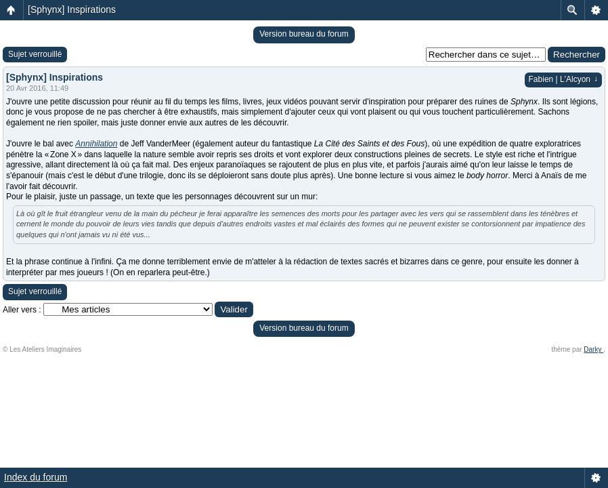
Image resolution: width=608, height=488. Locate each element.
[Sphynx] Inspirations (72, 9)
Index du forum (35, 477)
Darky (593, 349)
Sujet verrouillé (35, 54)
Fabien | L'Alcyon (563, 79)
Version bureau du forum (303, 34)
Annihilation (96, 143)
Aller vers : (22, 309)
